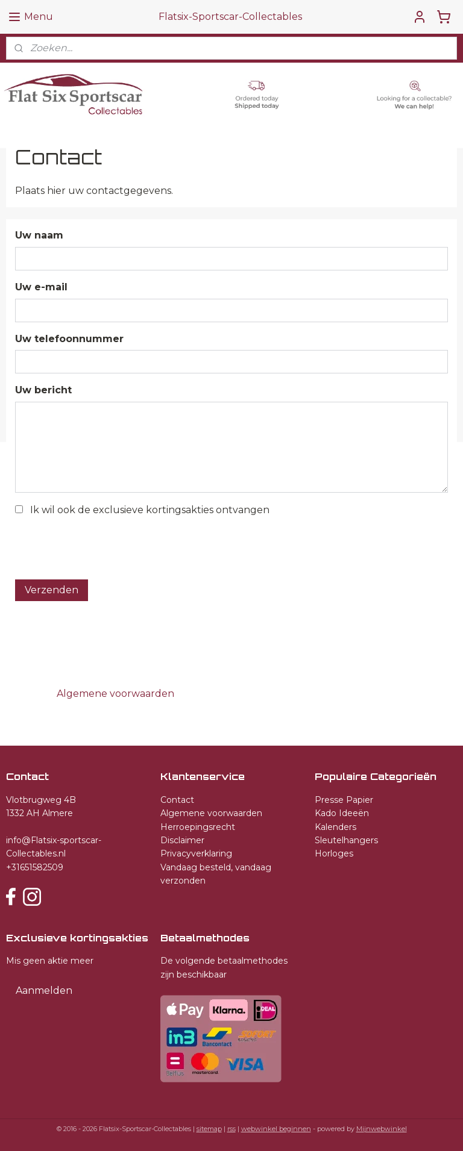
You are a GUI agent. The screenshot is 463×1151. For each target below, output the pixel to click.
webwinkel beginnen (276, 1128)
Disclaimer (182, 840)
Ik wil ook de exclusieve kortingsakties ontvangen (149, 510)
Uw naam (39, 236)
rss (231, 1128)
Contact (177, 799)
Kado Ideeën (342, 813)
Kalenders (335, 827)
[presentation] (106, 546)
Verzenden (51, 590)
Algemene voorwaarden (211, 813)
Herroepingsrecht (197, 827)
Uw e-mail (41, 287)
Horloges (334, 853)
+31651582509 (34, 867)
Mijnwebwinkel (381, 1128)
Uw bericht (43, 390)
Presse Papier (344, 799)
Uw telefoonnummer (69, 339)
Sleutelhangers (346, 840)
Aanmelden (44, 990)
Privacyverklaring (196, 853)
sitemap (209, 1128)
